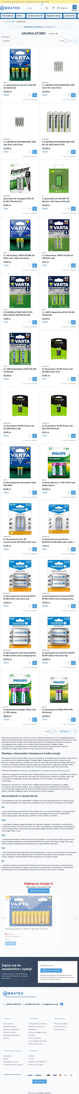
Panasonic (45, 770)
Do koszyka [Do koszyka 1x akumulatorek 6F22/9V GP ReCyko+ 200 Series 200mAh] (73, 209)
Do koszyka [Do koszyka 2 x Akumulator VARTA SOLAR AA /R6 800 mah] (73, 265)
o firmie (31, 1059)
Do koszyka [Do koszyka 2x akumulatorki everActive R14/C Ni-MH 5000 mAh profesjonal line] (73, 606)
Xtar (67, 770)
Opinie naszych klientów (37, 1062)
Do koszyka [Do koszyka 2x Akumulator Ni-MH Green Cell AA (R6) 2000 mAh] (73, 379)
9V (3, 861)
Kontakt (31, 1056)
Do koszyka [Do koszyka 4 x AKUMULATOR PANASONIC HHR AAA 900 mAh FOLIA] (34, 152)
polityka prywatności (11, 1029)
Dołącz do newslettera (51, 970)
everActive (24, 770)
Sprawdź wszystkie (38, 891)
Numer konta (40, 1081)
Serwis (5, 1059)
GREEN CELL (36, 770)
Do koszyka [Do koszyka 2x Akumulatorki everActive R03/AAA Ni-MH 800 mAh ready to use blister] (73, 549)
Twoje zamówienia (60, 1024)
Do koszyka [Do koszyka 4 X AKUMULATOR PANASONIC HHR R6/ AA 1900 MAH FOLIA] (73, 152)
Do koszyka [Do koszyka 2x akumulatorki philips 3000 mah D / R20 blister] (34, 720)
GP (30, 770)
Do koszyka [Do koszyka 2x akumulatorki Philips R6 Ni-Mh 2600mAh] (73, 720)
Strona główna (7, 21)
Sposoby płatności (35, 1044)
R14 (3, 848)
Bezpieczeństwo (9, 1032)
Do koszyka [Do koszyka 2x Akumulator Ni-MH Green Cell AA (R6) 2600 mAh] (34, 436)
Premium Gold (55, 770)
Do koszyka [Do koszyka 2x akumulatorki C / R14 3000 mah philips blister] (73, 492)
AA (3, 807)
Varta (63, 770)
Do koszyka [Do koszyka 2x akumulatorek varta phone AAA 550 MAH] (34, 492)
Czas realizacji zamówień (37, 1041)
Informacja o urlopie (35, 1064)
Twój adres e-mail (46, 965)
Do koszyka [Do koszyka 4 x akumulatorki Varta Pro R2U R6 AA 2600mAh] (34, 95)
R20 (3, 835)
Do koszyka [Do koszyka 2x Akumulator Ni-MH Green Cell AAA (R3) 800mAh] (73, 436)
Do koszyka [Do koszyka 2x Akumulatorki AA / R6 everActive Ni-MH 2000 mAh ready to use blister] (34, 549)
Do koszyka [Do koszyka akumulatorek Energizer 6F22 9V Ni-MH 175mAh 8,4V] (34, 209)
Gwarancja (7, 1056)
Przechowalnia (59, 1029)
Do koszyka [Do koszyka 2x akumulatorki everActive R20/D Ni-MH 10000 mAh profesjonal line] (34, 663)
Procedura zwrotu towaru (13, 1064)
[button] (46, 8)
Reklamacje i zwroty (10, 1062)
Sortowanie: (6, 37)
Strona (62, 41)
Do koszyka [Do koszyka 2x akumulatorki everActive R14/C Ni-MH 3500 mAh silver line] (34, 606)
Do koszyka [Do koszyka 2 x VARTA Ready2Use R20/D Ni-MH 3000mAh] (34, 379)
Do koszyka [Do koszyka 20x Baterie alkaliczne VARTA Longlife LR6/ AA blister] (11, 943)
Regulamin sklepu (9, 1026)
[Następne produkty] (65, 731)
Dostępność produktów (37, 1024)
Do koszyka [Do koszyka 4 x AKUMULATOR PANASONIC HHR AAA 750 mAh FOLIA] (73, 95)
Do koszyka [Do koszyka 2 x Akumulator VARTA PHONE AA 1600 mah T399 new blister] (34, 265)
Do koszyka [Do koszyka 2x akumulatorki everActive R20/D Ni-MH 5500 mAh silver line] (73, 663)
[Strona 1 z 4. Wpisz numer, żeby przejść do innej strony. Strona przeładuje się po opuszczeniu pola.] (66, 41)
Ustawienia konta (60, 1026)
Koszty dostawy (34, 1038)
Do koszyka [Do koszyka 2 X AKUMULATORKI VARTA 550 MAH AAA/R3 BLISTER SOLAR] (34, 322)
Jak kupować (8, 1024)
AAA (4, 820)
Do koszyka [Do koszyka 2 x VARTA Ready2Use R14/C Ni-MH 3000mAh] (73, 322)
